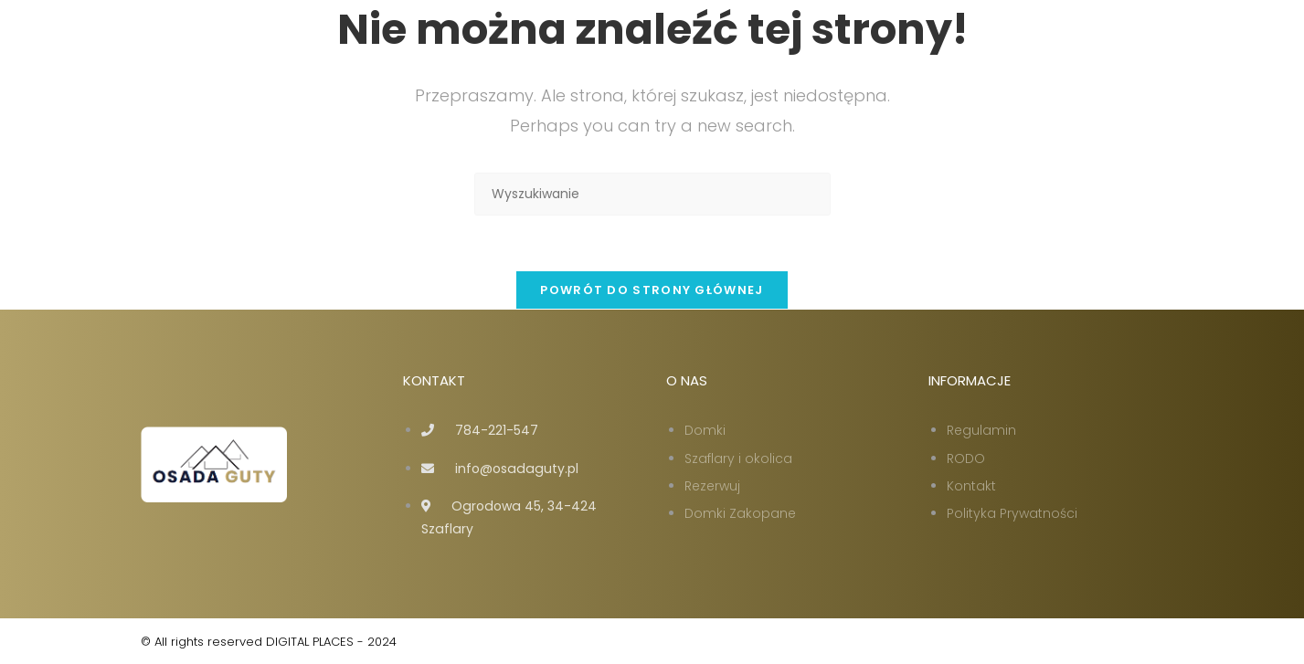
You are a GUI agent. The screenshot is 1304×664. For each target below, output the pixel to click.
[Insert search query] (652, 194)
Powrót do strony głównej (651, 290)
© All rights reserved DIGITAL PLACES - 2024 (269, 641)
